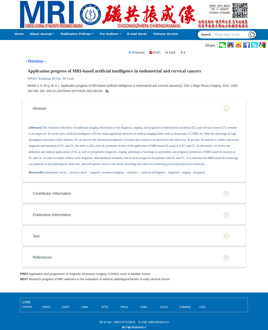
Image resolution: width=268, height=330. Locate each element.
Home (19, 34)
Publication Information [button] (52, 215)
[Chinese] (138, 52)
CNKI (143, 307)
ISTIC (105, 307)
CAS (202, 307)
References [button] (42, 257)
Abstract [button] (39, 108)
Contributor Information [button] (52, 193)
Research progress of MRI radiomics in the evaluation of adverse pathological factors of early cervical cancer (99, 279)
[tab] (134, 108)
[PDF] (156, 52)
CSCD (164, 307)
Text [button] (36, 236)
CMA (84, 307)
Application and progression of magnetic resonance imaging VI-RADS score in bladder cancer (89, 274)
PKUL (124, 307)
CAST (66, 307)
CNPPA (27, 307)
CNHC (46, 307)
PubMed (185, 307)
